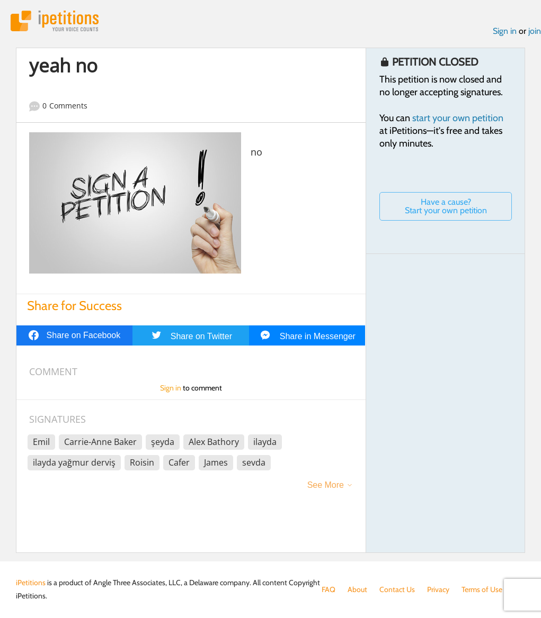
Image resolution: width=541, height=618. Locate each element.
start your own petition (457, 118)
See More (325, 484)
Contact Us (397, 589)
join (534, 31)
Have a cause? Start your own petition (446, 206)
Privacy (438, 589)
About (357, 589)
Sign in (505, 31)
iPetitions (55, 21)
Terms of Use (482, 589)
